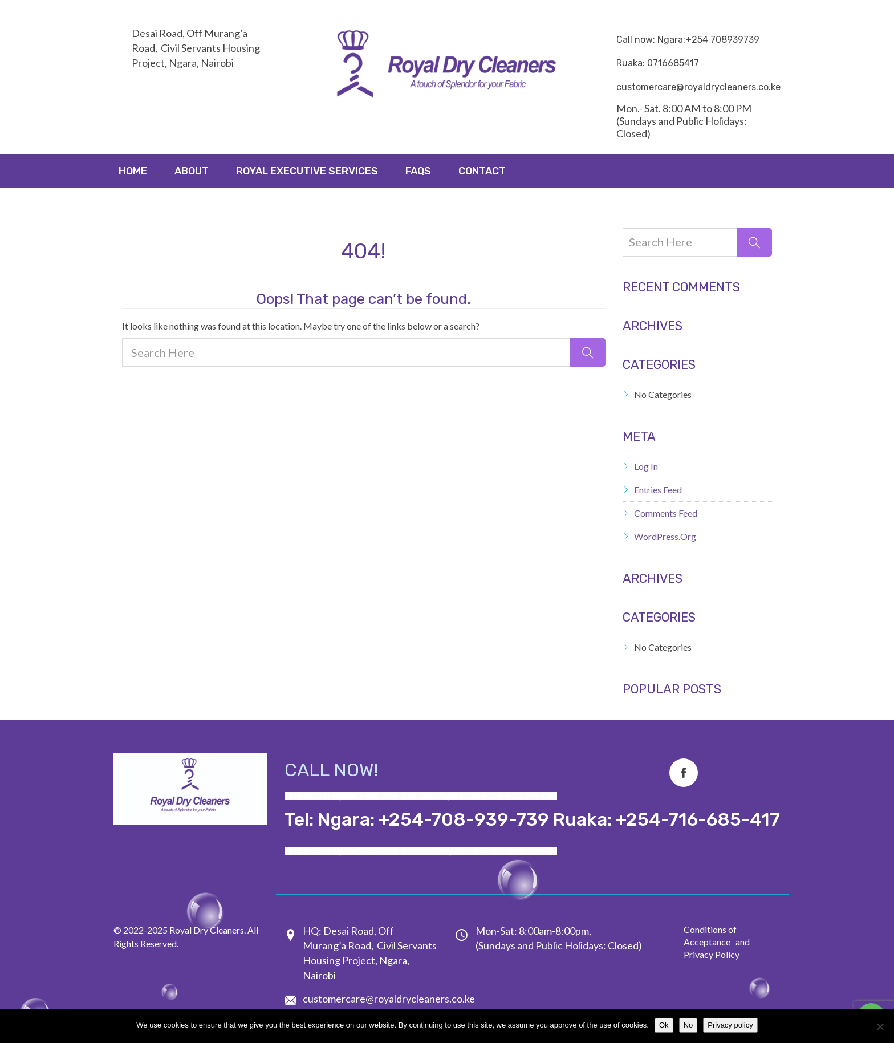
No (688, 1025)
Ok (664, 1025)
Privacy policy (730, 1025)
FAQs (418, 171)
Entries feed (658, 489)
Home (133, 171)
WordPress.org (665, 536)
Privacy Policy (711, 954)
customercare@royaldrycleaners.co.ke (389, 998)
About (191, 171)
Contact (482, 171)
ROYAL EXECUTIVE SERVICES (307, 171)
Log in (646, 466)
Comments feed (665, 513)
